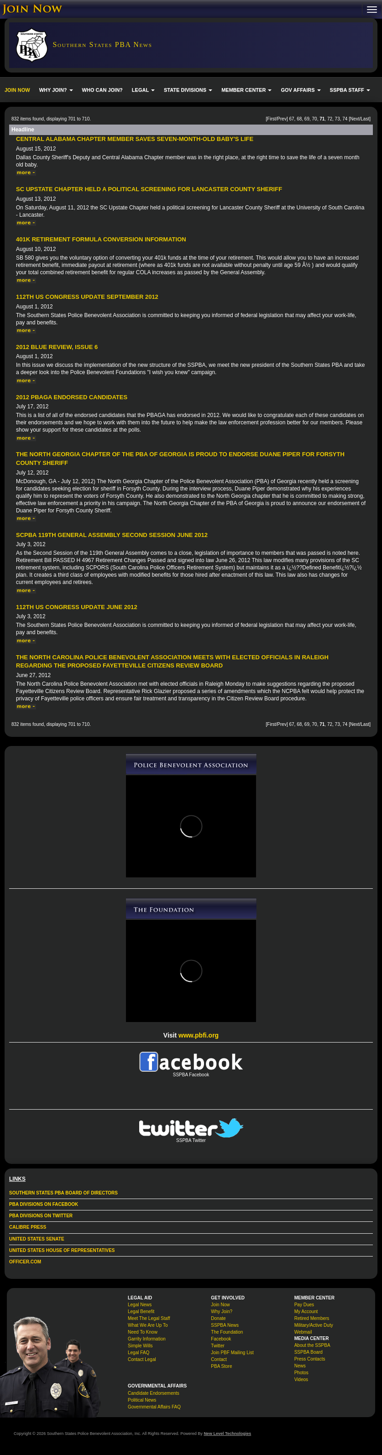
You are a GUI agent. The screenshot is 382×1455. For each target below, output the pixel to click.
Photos (301, 1372)
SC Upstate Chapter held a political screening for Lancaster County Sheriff (149, 189)
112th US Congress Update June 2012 (76, 607)
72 (329, 118)
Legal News (140, 1304)
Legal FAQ (138, 1352)
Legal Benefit (141, 1311)
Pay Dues (304, 1304)
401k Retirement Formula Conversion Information (101, 239)
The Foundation (227, 1332)
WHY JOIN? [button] (56, 90)
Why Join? (221, 1311)
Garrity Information (147, 1338)
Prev (282, 118)
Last (365, 118)
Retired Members (312, 1318)
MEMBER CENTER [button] (246, 90)
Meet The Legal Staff (149, 1318)
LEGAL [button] (143, 90)
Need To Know (142, 1332)
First (271, 118)
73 (337, 118)
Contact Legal (142, 1359)
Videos (301, 1379)
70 (314, 118)
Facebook (221, 1338)
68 (299, 118)
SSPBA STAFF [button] (350, 90)
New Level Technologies (227, 1433)
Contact (218, 1359)
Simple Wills (140, 1345)
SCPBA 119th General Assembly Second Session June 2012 (112, 535)
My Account (306, 1311)
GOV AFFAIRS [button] (300, 90)
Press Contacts (309, 1358)
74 (344, 118)
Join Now (220, 1304)
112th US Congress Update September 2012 (87, 296)
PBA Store (221, 1366)
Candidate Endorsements (153, 1393)
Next (355, 118)
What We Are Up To (147, 1325)
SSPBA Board (308, 1352)
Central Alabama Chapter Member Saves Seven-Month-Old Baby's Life (134, 139)
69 (306, 118)
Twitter (217, 1345)
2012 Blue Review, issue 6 (57, 347)
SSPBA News (225, 1325)
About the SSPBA (312, 1345)
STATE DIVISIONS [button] (188, 90)
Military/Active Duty (313, 1325)
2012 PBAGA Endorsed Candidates (71, 397)
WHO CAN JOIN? (102, 90)
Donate (218, 1318)
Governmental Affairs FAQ (154, 1406)
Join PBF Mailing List (232, 1352)
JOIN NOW (17, 90)
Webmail (303, 1332)
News (300, 1365)
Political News (142, 1400)
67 (291, 118)
